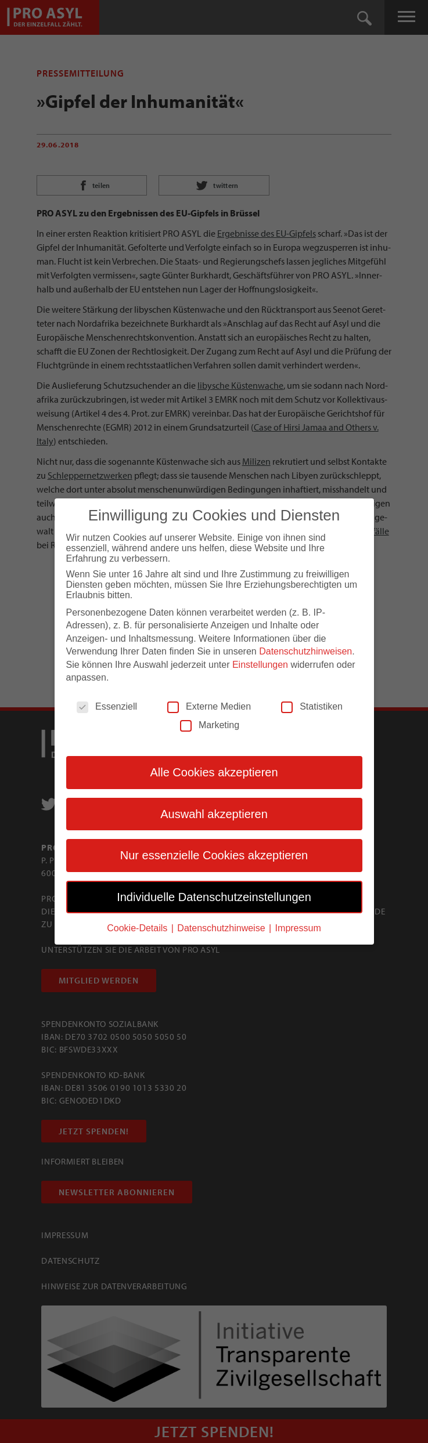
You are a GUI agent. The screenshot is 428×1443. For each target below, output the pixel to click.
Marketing (209, 725)
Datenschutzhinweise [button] (222, 928)
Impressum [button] (298, 928)
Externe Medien (209, 706)
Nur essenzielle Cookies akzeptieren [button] (214, 855)
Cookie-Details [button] (138, 928)
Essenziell (107, 706)
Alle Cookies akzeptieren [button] (214, 772)
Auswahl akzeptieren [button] (214, 814)
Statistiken (312, 706)
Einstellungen (260, 665)
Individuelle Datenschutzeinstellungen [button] (214, 896)
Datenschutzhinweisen (305, 651)
